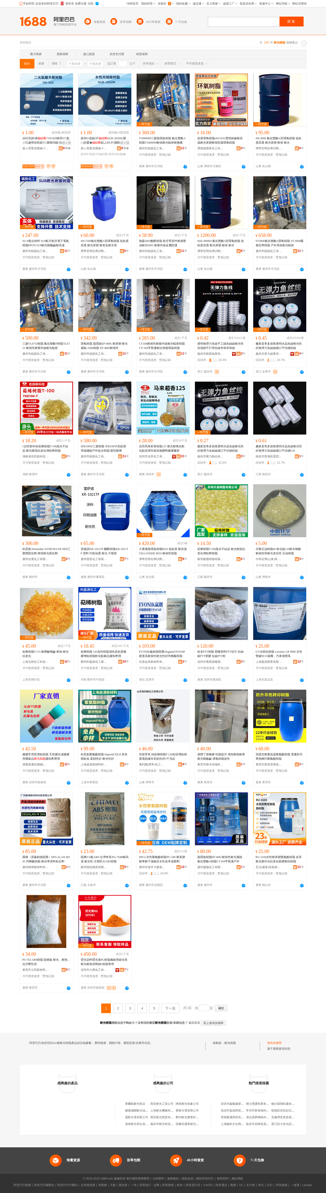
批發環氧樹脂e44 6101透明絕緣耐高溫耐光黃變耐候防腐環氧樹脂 (220, 140)
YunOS (208, 1185)
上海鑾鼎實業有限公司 (269, 661)
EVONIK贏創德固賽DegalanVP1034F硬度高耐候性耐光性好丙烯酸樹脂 (162, 654)
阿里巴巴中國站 (67, 1185)
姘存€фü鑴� (117, 154)
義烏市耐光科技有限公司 (166, 1124)
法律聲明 (158, 1178)
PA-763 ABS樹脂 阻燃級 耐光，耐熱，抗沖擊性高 (46, 962)
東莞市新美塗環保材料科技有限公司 (269, 764)
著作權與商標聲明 (137, 1178)
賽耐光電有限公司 (187, 1110)
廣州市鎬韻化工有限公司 (152, 148)
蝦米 (180, 1185)
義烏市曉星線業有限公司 (210, 353)
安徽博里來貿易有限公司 (287, 1117)
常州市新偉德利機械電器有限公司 (267, 1110)
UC (241, 1185)
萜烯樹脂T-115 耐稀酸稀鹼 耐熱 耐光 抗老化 (45, 654)
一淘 (133, 1185)
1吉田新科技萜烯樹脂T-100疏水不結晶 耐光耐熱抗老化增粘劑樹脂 (45, 448)
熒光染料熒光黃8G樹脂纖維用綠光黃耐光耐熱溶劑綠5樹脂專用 (104, 962)
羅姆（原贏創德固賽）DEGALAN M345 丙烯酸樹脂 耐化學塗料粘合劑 (46, 859)
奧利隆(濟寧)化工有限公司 (152, 764)
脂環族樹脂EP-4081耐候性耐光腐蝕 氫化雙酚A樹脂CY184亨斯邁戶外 (219, 859)
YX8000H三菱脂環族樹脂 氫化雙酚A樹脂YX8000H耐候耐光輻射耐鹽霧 (162, 140)
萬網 (233, 1185)
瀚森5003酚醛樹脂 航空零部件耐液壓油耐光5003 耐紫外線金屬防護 (162, 243)
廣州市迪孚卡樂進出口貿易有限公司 (152, 867)
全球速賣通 (88, 1185)
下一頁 (170, 1008)
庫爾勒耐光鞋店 (135, 1103)
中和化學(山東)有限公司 (269, 559)
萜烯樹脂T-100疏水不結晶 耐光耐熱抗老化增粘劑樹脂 (221, 551)
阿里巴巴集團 (22, 1185)
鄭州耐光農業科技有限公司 (193, 1117)
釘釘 (270, 1185)
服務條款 (173, 1178)
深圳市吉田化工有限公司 (152, 456)
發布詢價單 (274, 1043)
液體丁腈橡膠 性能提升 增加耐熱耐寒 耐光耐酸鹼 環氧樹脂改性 (221, 756)
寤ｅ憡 (66, 143)
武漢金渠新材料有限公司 (152, 661)
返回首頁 (194, 1022)
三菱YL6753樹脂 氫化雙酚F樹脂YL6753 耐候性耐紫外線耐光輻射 (46, 346)
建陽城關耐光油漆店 (138, 1110)
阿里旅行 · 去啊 (149, 1185)
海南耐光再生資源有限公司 (142, 1124)
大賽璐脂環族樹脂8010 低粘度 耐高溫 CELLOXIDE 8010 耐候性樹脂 (163, 551)
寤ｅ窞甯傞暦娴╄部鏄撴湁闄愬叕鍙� (35, 148)
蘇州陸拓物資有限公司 (94, 867)
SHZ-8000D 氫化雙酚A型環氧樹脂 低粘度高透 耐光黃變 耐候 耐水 (220, 243)
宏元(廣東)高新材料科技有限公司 (269, 867)
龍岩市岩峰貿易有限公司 (262, 1124)
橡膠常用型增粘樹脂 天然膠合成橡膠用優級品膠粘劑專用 (45, 756)
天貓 (113, 1185)
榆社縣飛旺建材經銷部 (285, 1103)
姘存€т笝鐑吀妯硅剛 (94, 154)
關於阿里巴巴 (205, 1178)
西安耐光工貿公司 (161, 1103)
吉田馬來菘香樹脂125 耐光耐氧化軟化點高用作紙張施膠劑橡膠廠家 (162, 448)
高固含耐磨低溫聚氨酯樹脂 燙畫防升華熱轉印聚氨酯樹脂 (279, 756)
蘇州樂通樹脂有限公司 (210, 559)
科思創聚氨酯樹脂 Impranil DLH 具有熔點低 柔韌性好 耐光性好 (104, 756)
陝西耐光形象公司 (187, 1103)
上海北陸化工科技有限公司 (35, 661)
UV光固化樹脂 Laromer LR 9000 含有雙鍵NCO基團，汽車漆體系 (279, 654)
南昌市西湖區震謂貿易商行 (269, 456)
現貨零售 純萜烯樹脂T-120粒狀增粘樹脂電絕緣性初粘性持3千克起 (163, 756)
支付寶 (250, 1185)
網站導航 (237, 1178)
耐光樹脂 (230, 1043)
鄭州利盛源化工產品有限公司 (94, 661)
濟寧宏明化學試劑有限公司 (269, 148)
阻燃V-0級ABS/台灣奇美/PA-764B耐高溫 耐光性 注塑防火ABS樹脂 (105, 859)
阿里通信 (221, 1185)
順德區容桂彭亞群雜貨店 (287, 1110)
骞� (67, 148)
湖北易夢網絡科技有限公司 (263, 1117)
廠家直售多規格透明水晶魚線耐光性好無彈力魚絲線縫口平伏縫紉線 (279, 346)
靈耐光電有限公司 (136, 1117)
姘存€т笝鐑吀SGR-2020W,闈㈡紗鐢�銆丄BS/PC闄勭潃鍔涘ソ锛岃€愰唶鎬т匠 (103, 141)
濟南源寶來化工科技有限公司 (210, 148)
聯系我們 (222, 1178)
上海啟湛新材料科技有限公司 (94, 764)
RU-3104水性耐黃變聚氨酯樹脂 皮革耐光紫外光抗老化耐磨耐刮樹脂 (279, 859)
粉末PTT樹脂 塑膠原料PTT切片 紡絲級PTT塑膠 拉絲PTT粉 (220, 654)
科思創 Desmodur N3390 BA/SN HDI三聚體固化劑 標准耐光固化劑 (46, 551)
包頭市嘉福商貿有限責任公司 (239, 1110)
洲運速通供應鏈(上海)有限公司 (35, 764)
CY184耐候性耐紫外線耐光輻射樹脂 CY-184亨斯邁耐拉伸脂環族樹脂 (162, 346)
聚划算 (123, 1185)
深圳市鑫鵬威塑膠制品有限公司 (241, 1103)
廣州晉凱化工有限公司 (94, 559)
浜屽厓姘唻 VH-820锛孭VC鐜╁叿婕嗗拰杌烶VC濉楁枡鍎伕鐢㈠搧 (45, 141)
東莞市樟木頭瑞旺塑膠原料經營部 (210, 764)
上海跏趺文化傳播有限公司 (238, 1124)
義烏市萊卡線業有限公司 (269, 353)
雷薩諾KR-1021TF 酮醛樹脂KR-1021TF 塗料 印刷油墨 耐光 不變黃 (104, 551)
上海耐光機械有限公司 (164, 1110)
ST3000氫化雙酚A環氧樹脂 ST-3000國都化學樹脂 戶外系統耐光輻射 (280, 243)
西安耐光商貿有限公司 (164, 1117)
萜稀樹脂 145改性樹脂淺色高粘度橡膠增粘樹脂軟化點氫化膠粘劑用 (103, 654)
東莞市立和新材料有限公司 (35, 970)
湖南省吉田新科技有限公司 (35, 456)
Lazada (307, 1185)
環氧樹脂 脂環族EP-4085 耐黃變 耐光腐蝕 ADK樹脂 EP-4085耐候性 (104, 346)
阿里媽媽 (168, 1185)
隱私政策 (187, 1178)
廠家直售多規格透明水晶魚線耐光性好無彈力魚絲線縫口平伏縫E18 (279, 448)
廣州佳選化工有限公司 (35, 559)
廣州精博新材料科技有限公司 (35, 867)
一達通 (295, 1185)
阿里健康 (281, 1185)
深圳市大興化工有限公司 (94, 970)
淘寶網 (102, 1185)
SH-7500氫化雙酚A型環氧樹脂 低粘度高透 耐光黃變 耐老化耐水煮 (105, 243)
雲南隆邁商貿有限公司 (235, 1117)
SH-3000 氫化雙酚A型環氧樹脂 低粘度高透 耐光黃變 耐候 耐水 (278, 140)
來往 (261, 1185)
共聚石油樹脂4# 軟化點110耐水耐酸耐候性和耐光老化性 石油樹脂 (278, 551)
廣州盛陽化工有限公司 (210, 867)
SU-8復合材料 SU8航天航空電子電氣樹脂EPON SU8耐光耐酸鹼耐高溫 (45, 243)
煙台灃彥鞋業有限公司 (260, 1103)
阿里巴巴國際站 (44, 1185)
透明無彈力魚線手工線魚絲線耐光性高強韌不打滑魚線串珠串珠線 (220, 346)
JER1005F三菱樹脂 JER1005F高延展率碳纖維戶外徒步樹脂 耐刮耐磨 (103, 448)
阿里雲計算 (193, 1185)
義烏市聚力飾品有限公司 (210, 456)
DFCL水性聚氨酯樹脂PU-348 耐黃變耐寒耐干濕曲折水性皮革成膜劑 (162, 859)
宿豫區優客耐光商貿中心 (191, 1124)
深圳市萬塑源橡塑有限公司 (210, 661)
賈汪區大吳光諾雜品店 (285, 1124)
